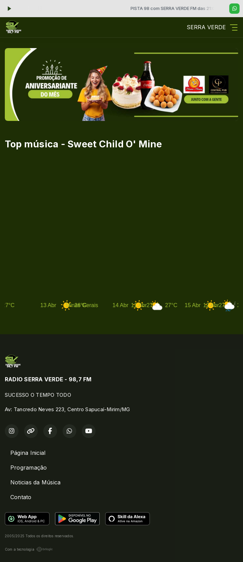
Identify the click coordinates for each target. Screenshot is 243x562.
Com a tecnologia (29, 549)
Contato (21, 497)
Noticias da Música (35, 482)
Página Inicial (27, 452)
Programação (28, 467)
